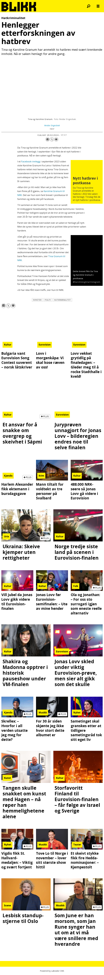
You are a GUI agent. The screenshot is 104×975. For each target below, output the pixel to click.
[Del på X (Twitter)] (52, 139)
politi (48, 300)
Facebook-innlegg (30, 161)
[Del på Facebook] (48, 139)
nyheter (37, 300)
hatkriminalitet (62, 300)
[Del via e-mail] (56, 139)
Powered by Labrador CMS (52, 971)
